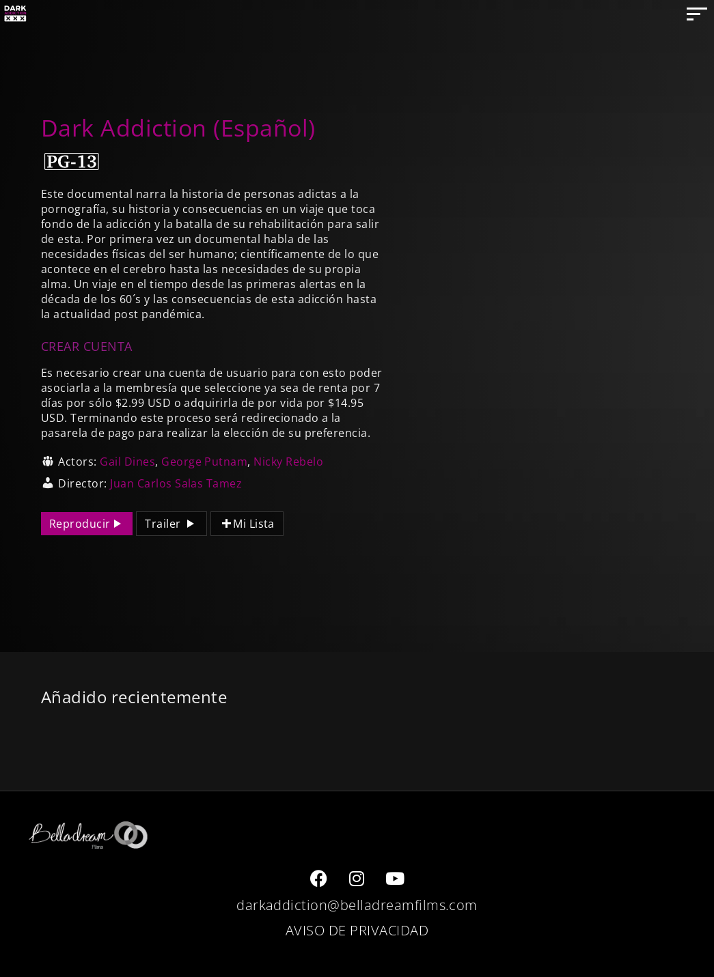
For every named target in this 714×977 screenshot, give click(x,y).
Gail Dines (127, 461)
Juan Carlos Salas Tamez (176, 483)
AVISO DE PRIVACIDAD (357, 930)
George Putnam (204, 461)
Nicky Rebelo (288, 461)
